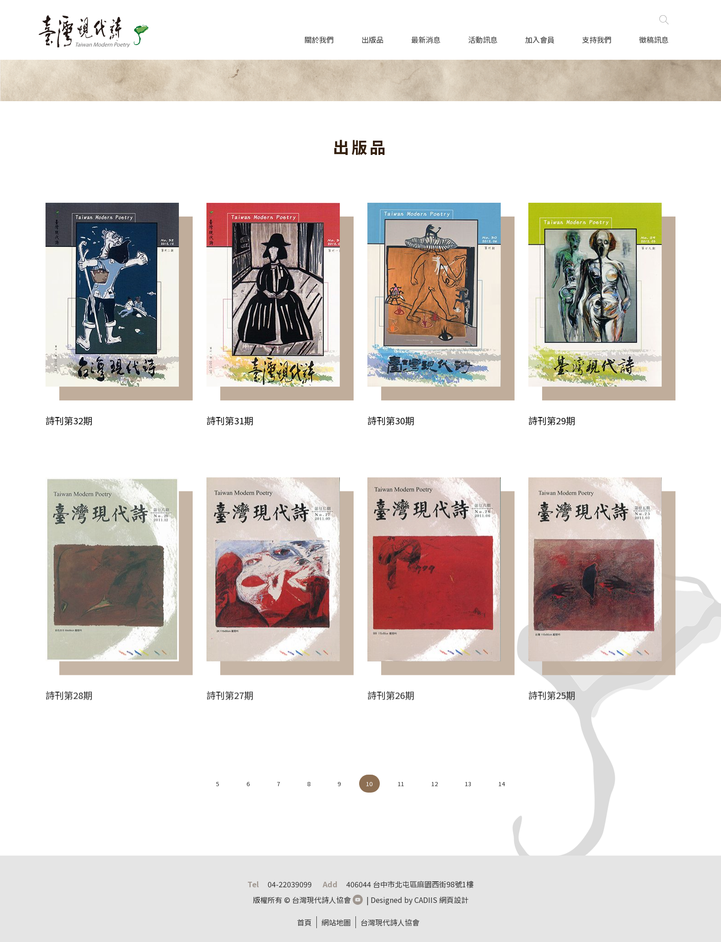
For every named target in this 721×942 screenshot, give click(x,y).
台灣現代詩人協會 (389, 922)
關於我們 (319, 39)
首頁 (304, 922)
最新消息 (426, 39)
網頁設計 (454, 899)
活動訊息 (483, 39)
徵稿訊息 (654, 39)
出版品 (372, 39)
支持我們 (597, 39)
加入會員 (540, 39)
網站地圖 (336, 922)
